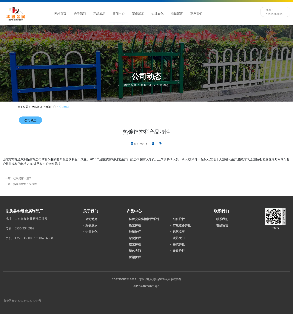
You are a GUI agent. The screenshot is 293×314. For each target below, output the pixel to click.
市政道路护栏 (182, 225)
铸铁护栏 (179, 251)
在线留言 (177, 13)
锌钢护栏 (135, 232)
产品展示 (99, 13)
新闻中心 (119, 13)
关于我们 (80, 13)
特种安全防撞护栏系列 (144, 219)
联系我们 (196, 13)
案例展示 (138, 13)
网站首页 (60, 13)
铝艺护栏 (135, 244)
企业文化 (158, 13)
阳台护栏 (179, 219)
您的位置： (24, 106)
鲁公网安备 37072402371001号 (22, 300)
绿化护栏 (135, 238)
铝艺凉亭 (179, 232)
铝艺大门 (135, 251)
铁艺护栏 (135, 225)
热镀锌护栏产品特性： (26, 184)
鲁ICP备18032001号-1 (146, 286)
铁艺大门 (179, 238)
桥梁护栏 (135, 257)
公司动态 (162, 85)
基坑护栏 (179, 244)
